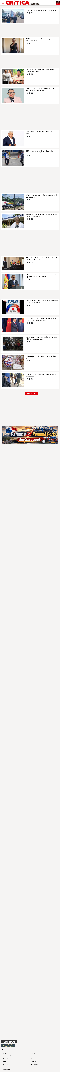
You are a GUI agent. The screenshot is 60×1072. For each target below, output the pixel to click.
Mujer (4, 1061)
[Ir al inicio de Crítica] (23, 2)
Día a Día (6, 1058)
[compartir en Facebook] (29, 13)
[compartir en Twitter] (32, 13)
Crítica (5, 1053)
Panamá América (8, 1056)
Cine (32, 1056)
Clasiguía (33, 1058)
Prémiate (33, 1061)
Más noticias (31, 393)
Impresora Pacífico (36, 1064)
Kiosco (33, 1053)
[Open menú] (3, 2)
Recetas (5, 1064)
